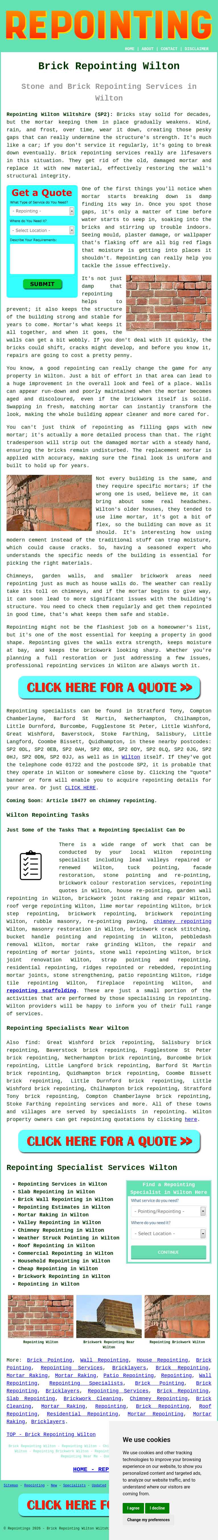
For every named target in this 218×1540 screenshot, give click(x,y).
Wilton (131, 757)
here (191, 1119)
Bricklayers (129, 1368)
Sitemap (11, 1486)
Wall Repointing (104, 1360)
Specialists (74, 1486)
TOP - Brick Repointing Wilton (51, 1434)
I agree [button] (133, 1508)
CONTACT (169, 49)
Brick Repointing (182, 1368)
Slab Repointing (31, 1399)
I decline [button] (157, 1508)
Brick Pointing (49, 1360)
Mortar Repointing (156, 1414)
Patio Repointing (128, 1375)
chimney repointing (182, 921)
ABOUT (148, 49)
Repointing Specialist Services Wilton (92, 1168)
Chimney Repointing (159, 1399)
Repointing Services (71, 1368)
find (31, 1042)
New (54, 1486)
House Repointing (162, 1360)
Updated (99, 1486)
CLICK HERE (80, 788)
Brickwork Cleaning (92, 1399)
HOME (130, 49)
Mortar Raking (27, 1375)
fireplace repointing (130, 983)
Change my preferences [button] (148, 1519)
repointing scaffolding (41, 991)
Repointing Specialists (86, 1383)
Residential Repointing (82, 1414)
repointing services (85, 1104)
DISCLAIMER (197, 49)
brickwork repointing (101, 914)
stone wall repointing (133, 952)
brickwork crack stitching (169, 929)
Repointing (176, 1375)
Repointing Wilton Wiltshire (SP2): (60, 114)
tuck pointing (152, 868)
